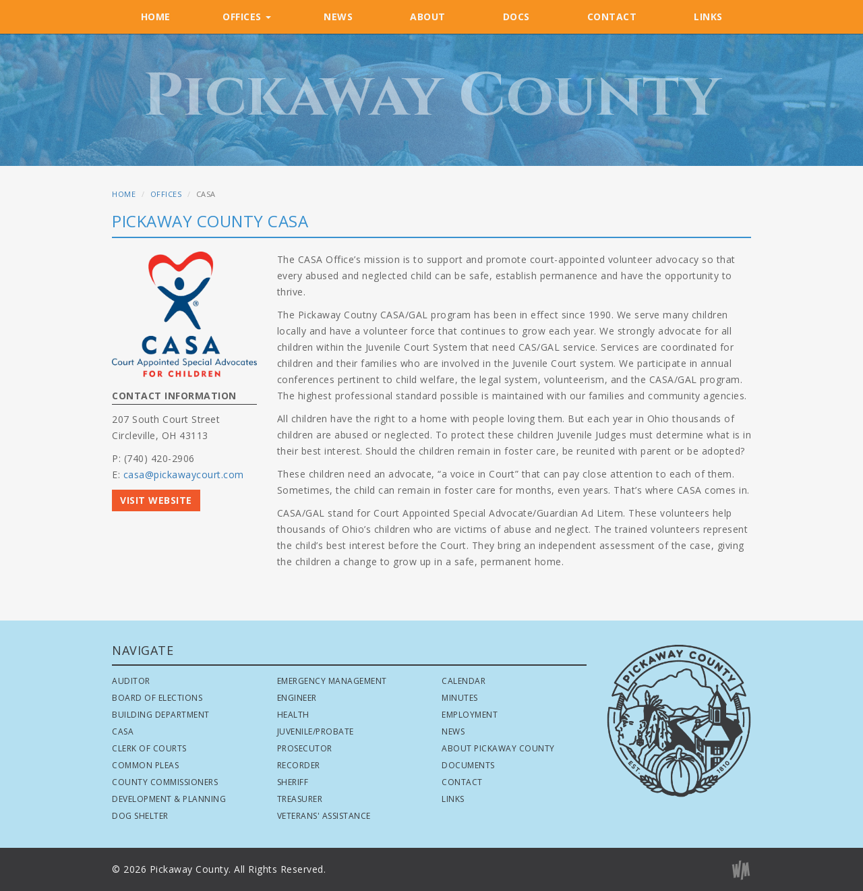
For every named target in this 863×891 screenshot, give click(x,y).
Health (293, 714)
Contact (462, 782)
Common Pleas (145, 765)
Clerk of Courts (149, 748)
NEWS (338, 16)
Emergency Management (332, 681)
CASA (122, 731)
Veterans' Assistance (324, 816)
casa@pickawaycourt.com (183, 474)
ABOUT (428, 16)
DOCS (516, 16)
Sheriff (293, 782)
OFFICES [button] (246, 16)
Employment (470, 714)
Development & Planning (169, 799)
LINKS (708, 16)
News (453, 731)
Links (453, 799)
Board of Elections (157, 697)
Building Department (161, 714)
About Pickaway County (498, 748)
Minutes (460, 697)
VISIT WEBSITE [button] (156, 500)
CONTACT (612, 16)
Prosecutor (304, 748)
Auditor (131, 681)
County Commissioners (165, 782)
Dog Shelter (140, 816)
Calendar (463, 681)
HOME (156, 16)
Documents (468, 765)
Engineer (297, 697)
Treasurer (300, 799)
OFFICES (166, 194)
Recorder (298, 765)
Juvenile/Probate (315, 731)
